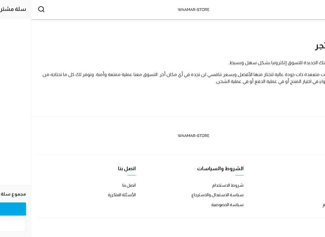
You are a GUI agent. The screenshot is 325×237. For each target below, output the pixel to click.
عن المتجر (312, 185)
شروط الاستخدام (196, 185)
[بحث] (10, 10)
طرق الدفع (310, 194)
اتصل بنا (97, 185)
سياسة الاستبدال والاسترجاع (186, 194)
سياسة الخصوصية (196, 204)
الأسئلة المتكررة (90, 194)
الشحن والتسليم (305, 204)
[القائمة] (313, 10)
